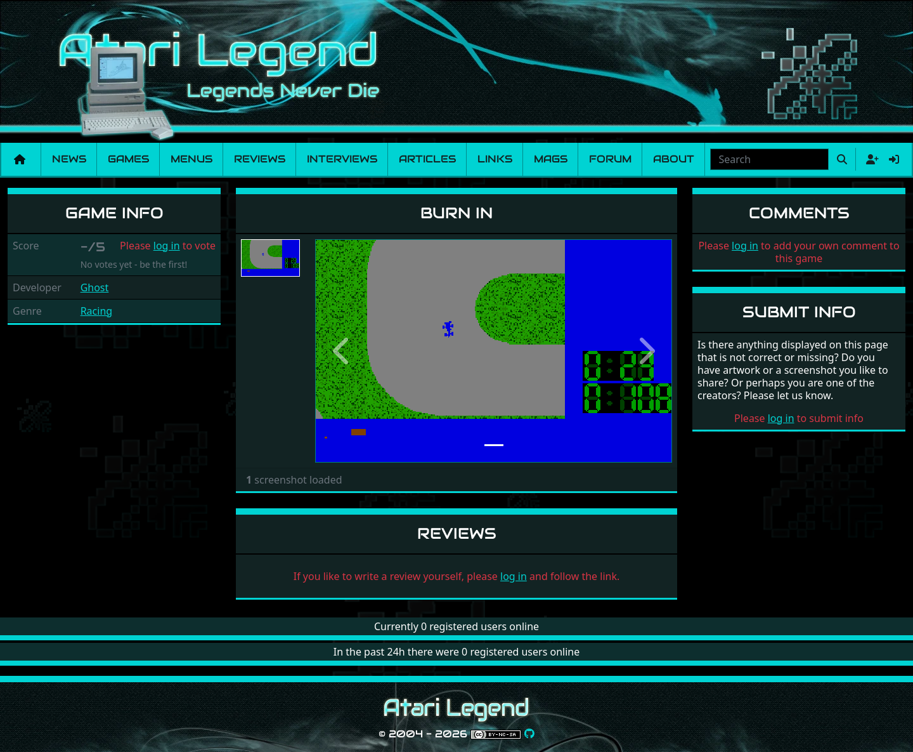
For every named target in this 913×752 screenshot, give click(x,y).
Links (494, 159)
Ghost (95, 287)
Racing (96, 311)
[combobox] (769, 159)
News (69, 159)
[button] (341, 351)
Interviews (342, 159)
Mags (550, 159)
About (673, 159)
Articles (427, 159)
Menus (191, 159)
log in (166, 246)
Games (128, 159)
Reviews (259, 159)
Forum (610, 159)
